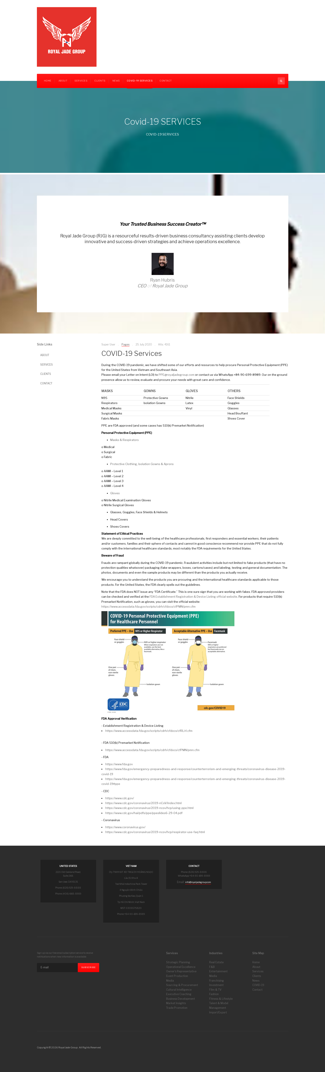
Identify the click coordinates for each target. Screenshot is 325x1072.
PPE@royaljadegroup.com (176, 374)
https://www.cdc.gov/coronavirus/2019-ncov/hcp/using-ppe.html (149, 808)
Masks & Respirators (124, 440)
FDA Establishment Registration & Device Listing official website (193, 596)
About (63, 80)
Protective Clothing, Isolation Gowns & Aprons (142, 464)
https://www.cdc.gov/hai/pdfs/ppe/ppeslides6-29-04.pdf (143, 813)
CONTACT (166, 80)
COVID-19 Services (140, 80)
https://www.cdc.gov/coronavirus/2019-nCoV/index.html (143, 803)
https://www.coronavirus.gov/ (125, 827)
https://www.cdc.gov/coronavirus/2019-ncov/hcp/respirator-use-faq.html (155, 832)
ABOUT (44, 355)
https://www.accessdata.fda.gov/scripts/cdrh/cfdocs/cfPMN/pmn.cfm (148, 606)
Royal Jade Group (170, 285)
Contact (257, 989)
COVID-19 (258, 985)
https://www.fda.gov (119, 764)
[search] (281, 80)
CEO (141, 285)
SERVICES (46, 364)
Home (47, 80)
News (116, 80)
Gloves (115, 493)
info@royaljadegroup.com (198, 882)
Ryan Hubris (162, 280)
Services (80, 80)
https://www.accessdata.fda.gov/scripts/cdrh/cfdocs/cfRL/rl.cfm (148, 730)
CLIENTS (99, 80)
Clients (256, 976)
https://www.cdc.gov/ (119, 798)
